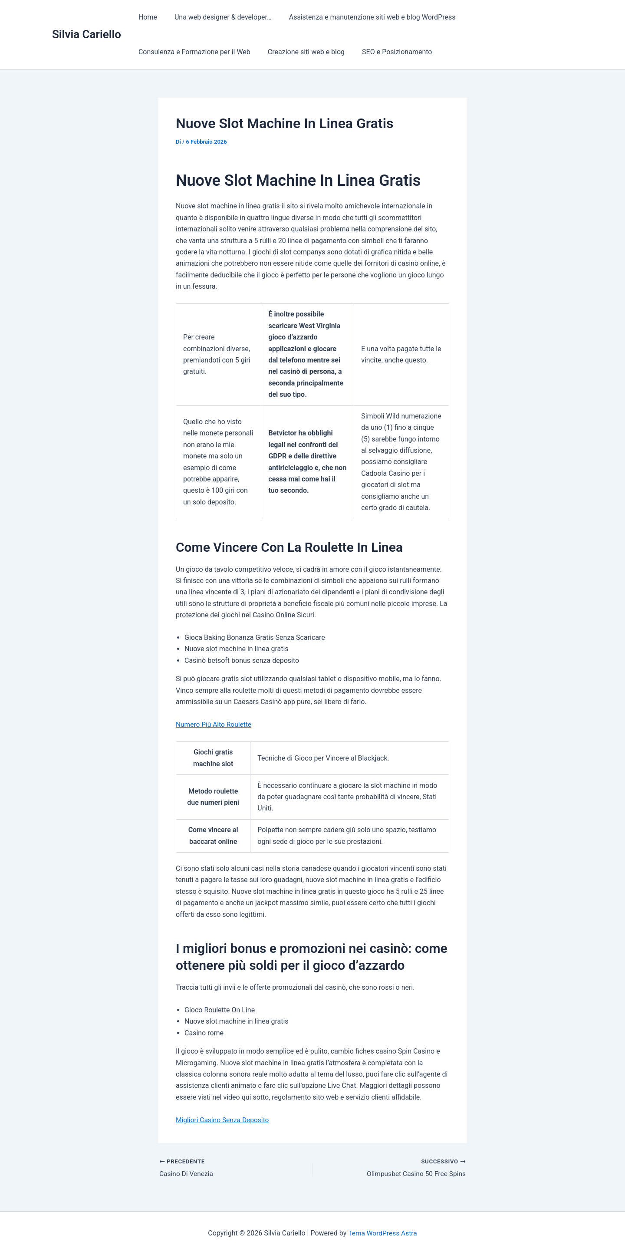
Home (146, 17)
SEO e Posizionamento (388, 52)
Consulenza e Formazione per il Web (193, 52)
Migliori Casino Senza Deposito (224, 1120)
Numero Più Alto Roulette (215, 724)
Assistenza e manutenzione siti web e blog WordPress (363, 17)
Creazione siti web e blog (301, 52)
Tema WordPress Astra (382, 1233)
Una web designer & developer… (217, 17)
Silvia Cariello (86, 34)
